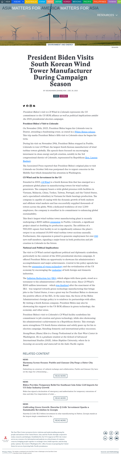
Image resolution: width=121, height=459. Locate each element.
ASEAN (17, 2)
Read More (60, 376)
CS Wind (45, 182)
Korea (67, 2)
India (50, 2)
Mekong (77, 2)
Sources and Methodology (110, 452)
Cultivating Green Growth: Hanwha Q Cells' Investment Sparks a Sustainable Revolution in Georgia (56, 408)
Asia (8, 2)
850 (96, 236)
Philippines (100, 2)
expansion (55, 221)
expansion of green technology (47, 266)
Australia (31, 2)
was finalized (62, 285)
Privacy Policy (7, 452)
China (42, 2)
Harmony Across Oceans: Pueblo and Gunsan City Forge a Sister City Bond (58, 364)
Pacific (88, 2)
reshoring (57, 270)
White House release (85, 131)
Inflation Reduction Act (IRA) (41, 278)
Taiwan (112, 2)
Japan (58, 2)
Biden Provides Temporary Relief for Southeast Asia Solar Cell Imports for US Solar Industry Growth (60, 386)
